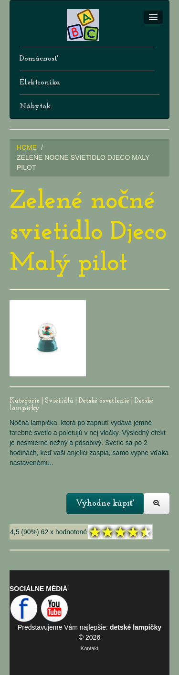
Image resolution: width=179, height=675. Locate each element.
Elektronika (40, 82)
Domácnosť (39, 58)
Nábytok (35, 106)
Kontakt (89, 648)
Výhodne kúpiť (105, 503)
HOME (27, 147)
